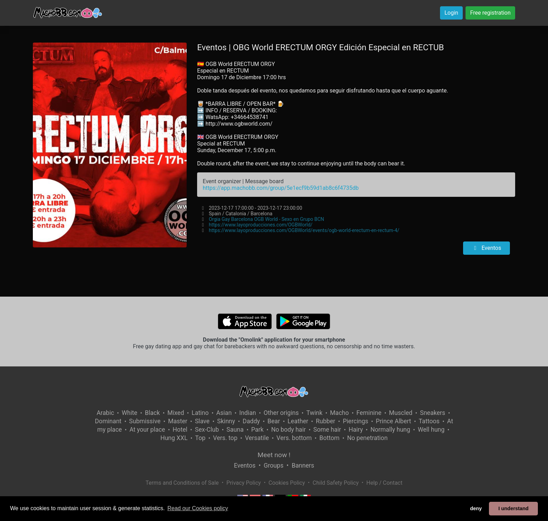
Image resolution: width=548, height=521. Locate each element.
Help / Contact (384, 482)
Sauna (235, 429)
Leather (298, 421)
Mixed (175, 412)
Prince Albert (393, 421)
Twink (314, 412)
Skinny (226, 421)
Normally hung (390, 429)
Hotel (180, 429)
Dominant (108, 421)
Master (177, 421)
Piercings (355, 421)
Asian (224, 412)
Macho (339, 412)
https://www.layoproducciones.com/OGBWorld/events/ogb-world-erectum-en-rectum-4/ (304, 230)
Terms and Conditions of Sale (182, 482)
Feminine (369, 412)
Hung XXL (174, 437)
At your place (147, 429)
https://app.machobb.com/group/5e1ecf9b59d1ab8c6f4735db (281, 188)
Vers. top (225, 437)
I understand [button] (513, 508)
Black (152, 412)
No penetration (367, 437)
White (129, 412)
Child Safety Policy (336, 482)
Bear (273, 421)
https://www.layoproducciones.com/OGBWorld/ (260, 225)
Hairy (355, 429)
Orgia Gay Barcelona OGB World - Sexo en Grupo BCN (266, 219)
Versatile (257, 437)
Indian (247, 412)
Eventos (486, 248)
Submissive (144, 421)
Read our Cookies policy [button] (197, 508)
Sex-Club (207, 429)
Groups (273, 465)
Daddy (251, 421)
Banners (302, 465)
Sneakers (432, 412)
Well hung (431, 429)
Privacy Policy (243, 482)
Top (200, 437)
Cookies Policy (286, 482)
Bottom (329, 437)
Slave (202, 421)
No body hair (288, 429)
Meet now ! (274, 455)
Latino (200, 412)
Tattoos (429, 421)
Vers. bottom (294, 437)
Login (451, 12)
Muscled (400, 412)
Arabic (105, 412)
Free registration (490, 12)
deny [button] (476, 508)
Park (257, 429)
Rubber (326, 421)
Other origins (281, 412)
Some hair (327, 429)
